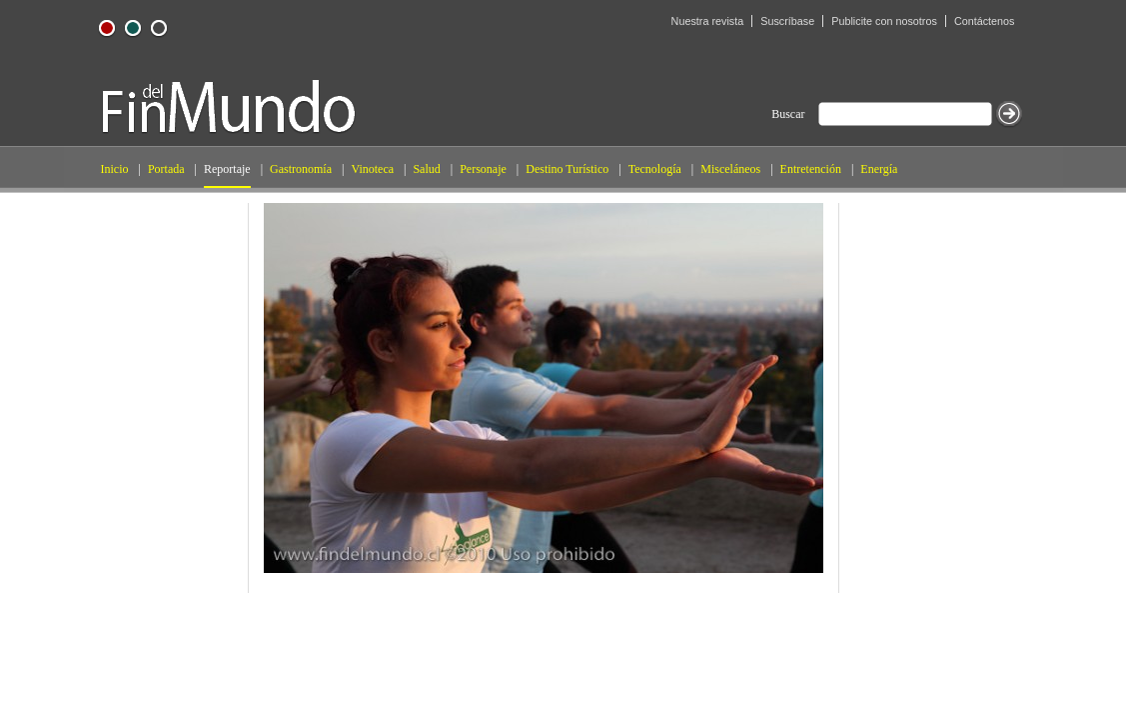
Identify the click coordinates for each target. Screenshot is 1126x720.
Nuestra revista (707, 21)
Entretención (810, 169)
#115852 (133, 28)
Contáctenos (984, 21)
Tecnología (654, 169)
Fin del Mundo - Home (229, 106)
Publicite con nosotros (884, 21)
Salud (426, 169)
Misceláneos (730, 169)
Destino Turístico (567, 169)
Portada (166, 169)
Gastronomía (301, 169)
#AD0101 (107, 28)
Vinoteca (372, 169)
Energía (878, 169)
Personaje (483, 169)
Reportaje (227, 169)
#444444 (159, 28)
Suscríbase (787, 21)
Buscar (787, 114)
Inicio (115, 169)
